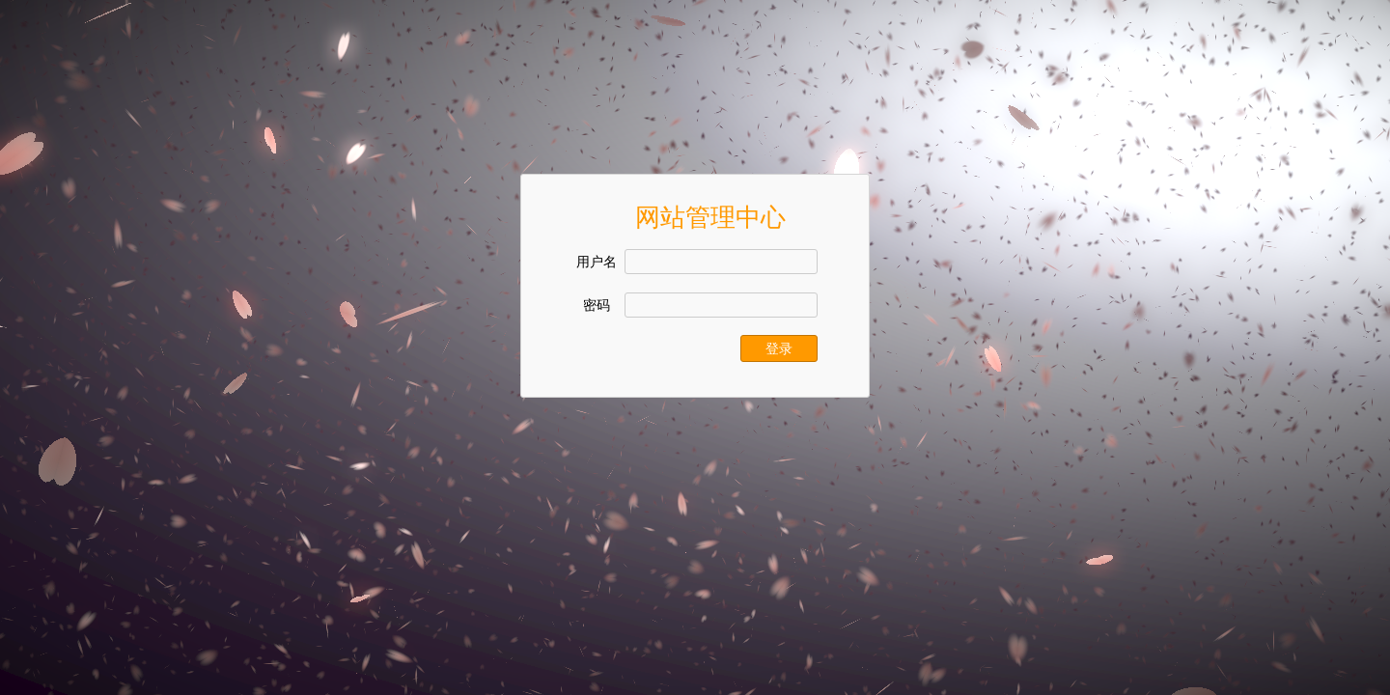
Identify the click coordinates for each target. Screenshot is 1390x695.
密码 (596, 305)
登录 (778, 348)
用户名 (596, 262)
